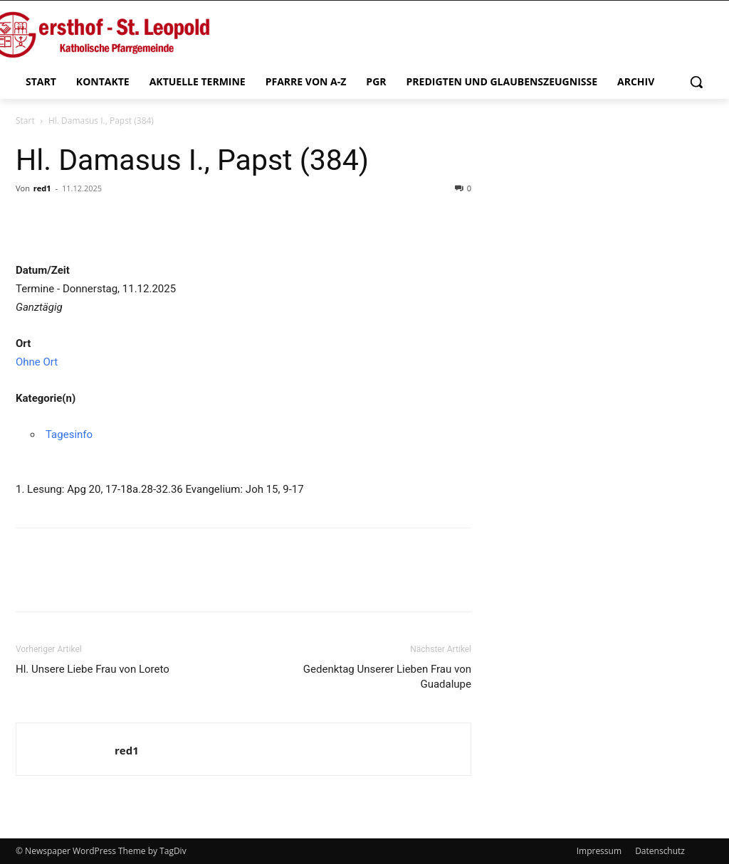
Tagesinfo (69, 434)
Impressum (599, 851)
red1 (42, 188)
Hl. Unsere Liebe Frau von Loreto (92, 669)
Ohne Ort (37, 362)
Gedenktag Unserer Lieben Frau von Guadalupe (387, 676)
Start (25, 120)
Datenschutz (660, 851)
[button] (696, 82)
